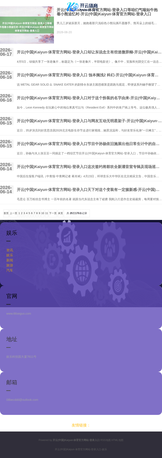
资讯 (9, 250)
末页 (60, 213)
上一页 (13, 213)
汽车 (9, 270)
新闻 (9, 260)
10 (42, 213)
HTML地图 (117, 440)
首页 (6, 213)
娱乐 (9, 255)
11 (46, 213)
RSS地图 (105, 440)
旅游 (9, 265)
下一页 (53, 213)
